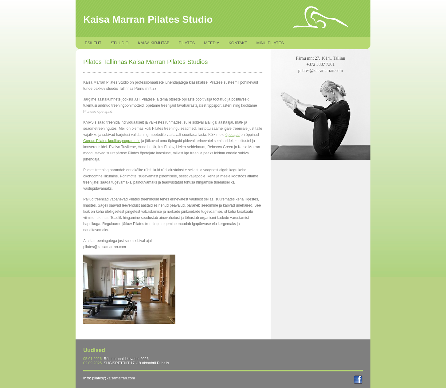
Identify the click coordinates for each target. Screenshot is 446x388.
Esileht (93, 43)
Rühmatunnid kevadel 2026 (126, 359)
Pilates (187, 43)
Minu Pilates (270, 43)
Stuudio (120, 43)
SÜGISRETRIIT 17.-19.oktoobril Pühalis (136, 363)
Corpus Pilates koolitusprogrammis (111, 141)
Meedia (211, 43)
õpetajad (232, 135)
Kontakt (238, 43)
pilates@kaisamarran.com (113, 378)
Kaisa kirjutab (154, 43)
